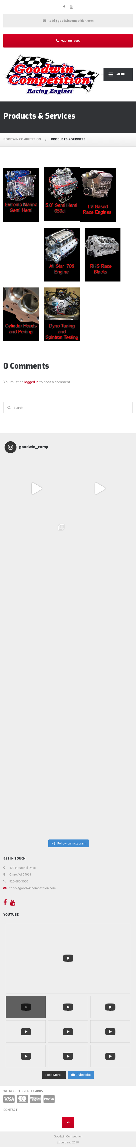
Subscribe (81, 1075)
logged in (31, 382)
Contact (10, 1110)
